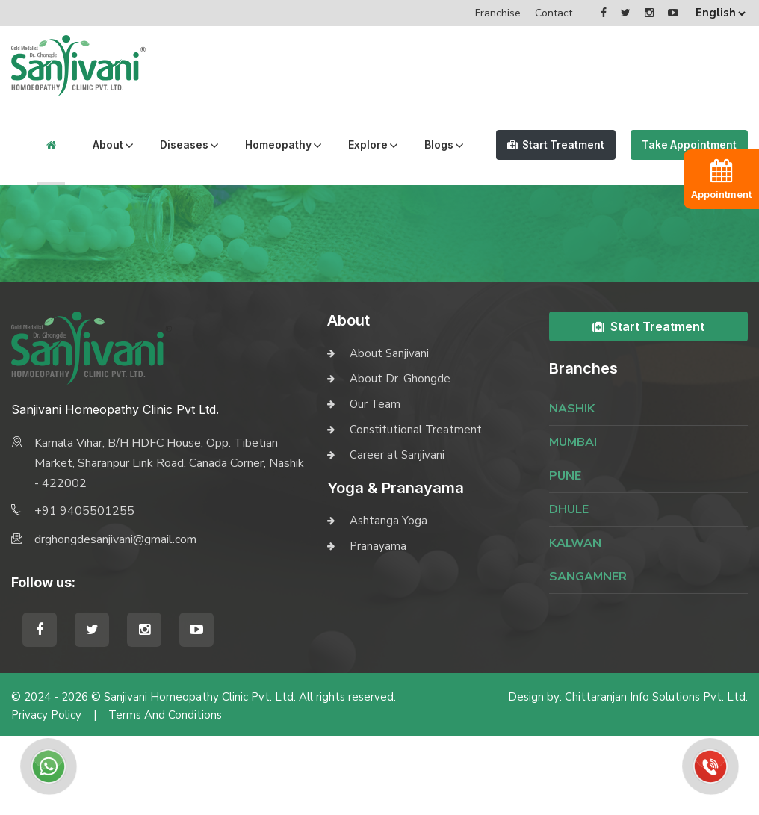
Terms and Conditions (165, 794)
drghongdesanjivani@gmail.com (115, 618)
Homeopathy (252, 144)
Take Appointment (680, 184)
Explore (342, 144)
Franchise (498, 13)
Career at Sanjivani (397, 534)
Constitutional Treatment (416, 508)
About (81, 144)
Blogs (34, 223)
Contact (553, 13)
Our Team (375, 483)
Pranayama (378, 625)
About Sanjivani (389, 432)
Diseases (158, 144)
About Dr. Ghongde (400, 457)
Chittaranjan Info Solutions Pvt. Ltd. (656, 776)
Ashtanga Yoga (388, 599)
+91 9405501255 (84, 590)
